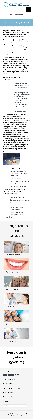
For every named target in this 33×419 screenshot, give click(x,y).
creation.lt (19, 416)
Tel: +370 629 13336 (16, 14)
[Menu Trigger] (28, 9)
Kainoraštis (7, 217)
